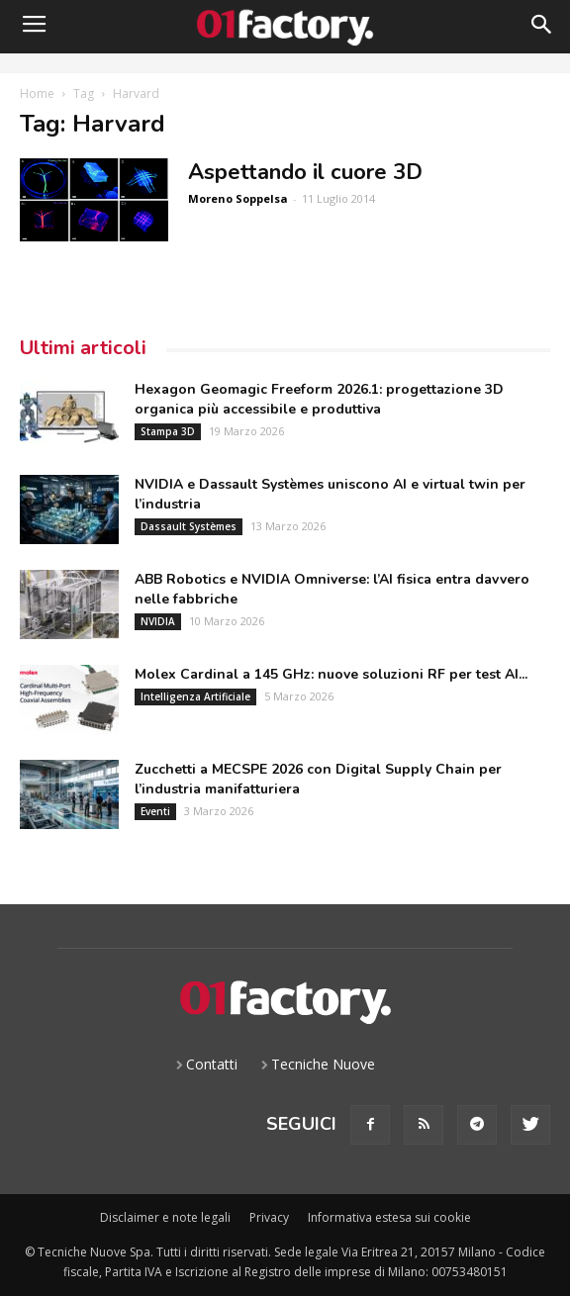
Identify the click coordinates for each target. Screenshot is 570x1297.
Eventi (155, 811)
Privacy (269, 1217)
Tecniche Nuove (323, 1064)
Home (37, 93)
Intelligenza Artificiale (195, 696)
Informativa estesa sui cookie (389, 1217)
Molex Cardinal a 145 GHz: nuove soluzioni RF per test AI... (331, 674)
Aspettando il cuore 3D (305, 172)
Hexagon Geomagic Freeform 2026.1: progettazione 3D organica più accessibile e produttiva (319, 399)
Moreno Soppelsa (238, 198)
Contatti (212, 1064)
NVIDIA (158, 621)
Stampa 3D (168, 431)
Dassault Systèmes (189, 526)
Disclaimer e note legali (165, 1217)
